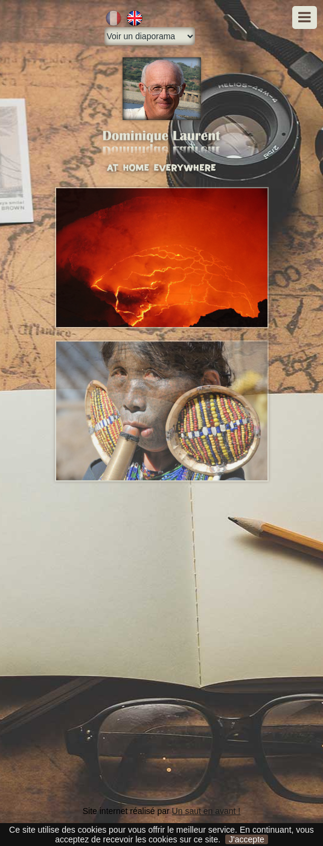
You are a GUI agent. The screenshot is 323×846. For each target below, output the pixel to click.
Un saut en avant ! (206, 811)
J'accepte (246, 839)
